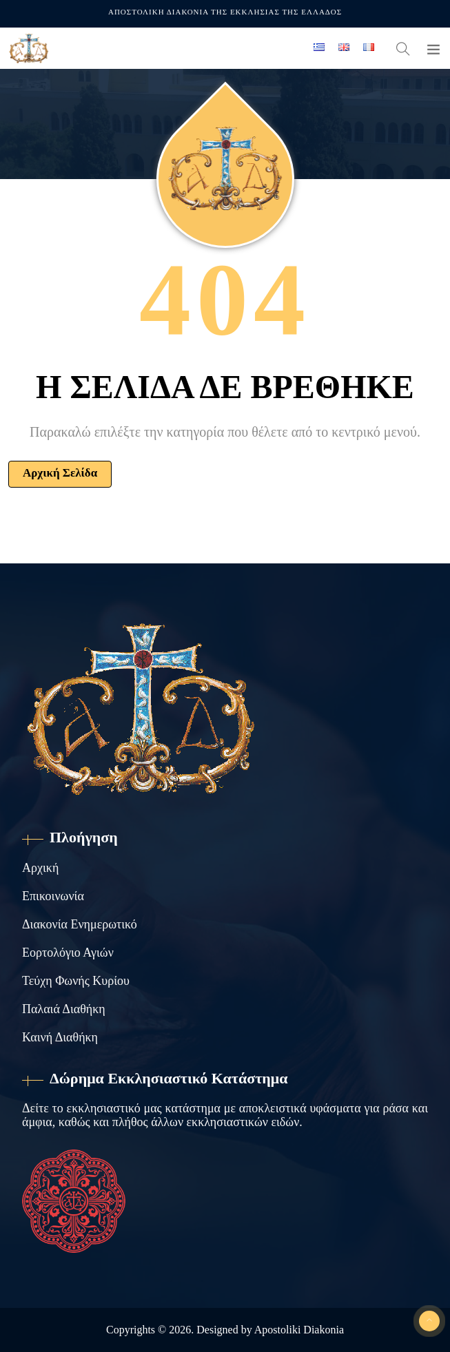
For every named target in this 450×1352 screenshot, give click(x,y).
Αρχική (40, 868)
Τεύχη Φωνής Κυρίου (76, 981)
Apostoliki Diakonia (299, 1329)
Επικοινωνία (53, 896)
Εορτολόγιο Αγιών (68, 952)
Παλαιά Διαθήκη (63, 1009)
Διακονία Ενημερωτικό (79, 924)
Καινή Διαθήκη (60, 1037)
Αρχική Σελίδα (60, 472)
